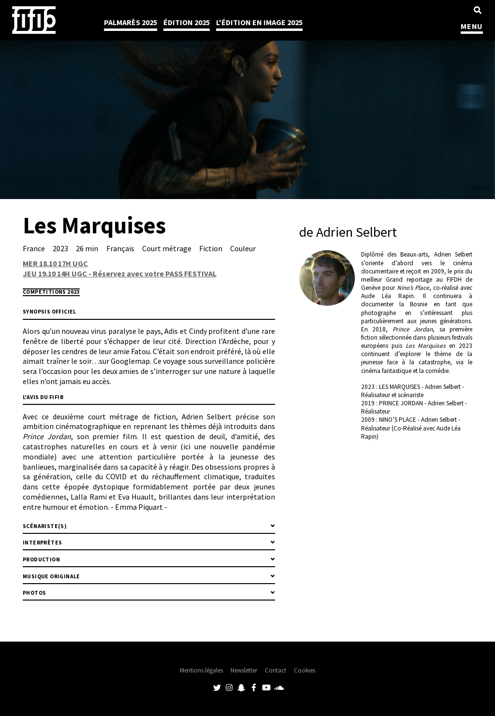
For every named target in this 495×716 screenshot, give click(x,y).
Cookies (304, 670)
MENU (472, 26)
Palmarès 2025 (130, 22)
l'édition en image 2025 (259, 22)
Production (41, 559)
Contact (275, 670)
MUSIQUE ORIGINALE (51, 576)
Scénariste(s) (45, 526)
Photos (34, 592)
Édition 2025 (186, 22)
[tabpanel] (247, 99)
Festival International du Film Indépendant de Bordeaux (34, 20)
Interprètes (42, 542)
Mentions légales (201, 670)
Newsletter (244, 670)
